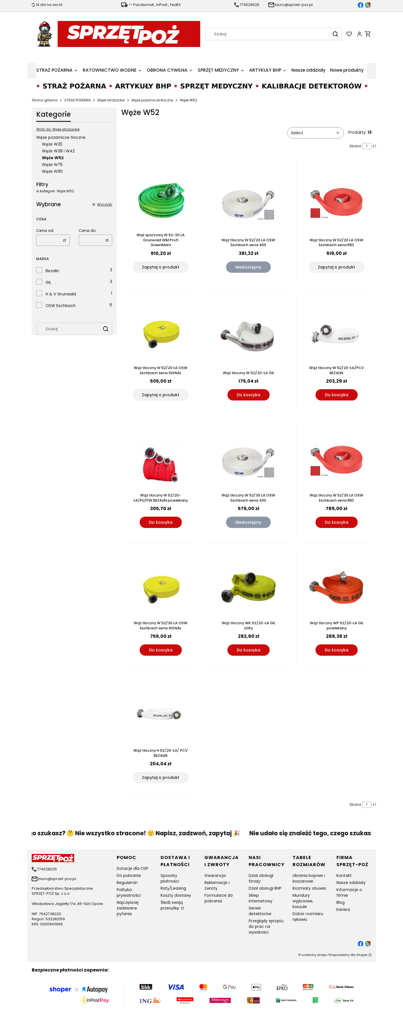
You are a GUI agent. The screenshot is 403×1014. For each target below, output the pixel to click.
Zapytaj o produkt (160, 267)
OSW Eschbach (61, 305)
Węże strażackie (111, 100)
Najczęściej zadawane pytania (127, 908)
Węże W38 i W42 (58, 151)
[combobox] (265, 34)
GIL (48, 282)
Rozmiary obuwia (309, 888)
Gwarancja (215, 875)
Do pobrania (129, 875)
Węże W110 (52, 171)
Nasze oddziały (351, 882)
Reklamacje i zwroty (216, 885)
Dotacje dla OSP (132, 868)
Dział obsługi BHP (265, 888)
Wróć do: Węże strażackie (58, 129)
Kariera (343, 909)
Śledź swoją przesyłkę (172, 905)
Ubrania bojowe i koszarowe (309, 878)
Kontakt (344, 875)
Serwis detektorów (260, 911)
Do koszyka (248, 395)
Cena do (87, 230)
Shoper (362, 955)
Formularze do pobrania (218, 898)
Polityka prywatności (129, 892)
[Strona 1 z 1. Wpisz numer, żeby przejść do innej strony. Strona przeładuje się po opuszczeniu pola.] (366, 146)
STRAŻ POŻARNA (77, 100)
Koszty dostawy (176, 895)
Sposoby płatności (170, 878)
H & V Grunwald (61, 294)
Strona (355, 146)
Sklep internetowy (260, 898)
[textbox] (315, 133)
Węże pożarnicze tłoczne (152, 100)
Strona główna (44, 100)
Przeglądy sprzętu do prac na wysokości (266, 926)
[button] (335, 34)
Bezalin (52, 271)
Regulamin (127, 882)
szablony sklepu (314, 955)
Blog (340, 902)
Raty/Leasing (173, 888)
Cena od (44, 230)
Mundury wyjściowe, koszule (303, 900)
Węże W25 (52, 144)
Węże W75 (52, 164)
